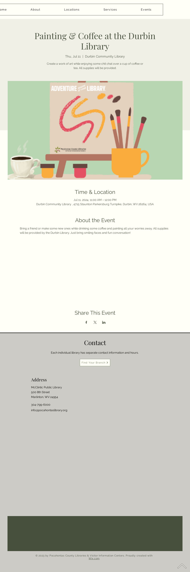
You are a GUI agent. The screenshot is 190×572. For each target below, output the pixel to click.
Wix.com (94, 558)
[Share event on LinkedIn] (104, 322)
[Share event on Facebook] (86, 322)
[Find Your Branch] (95, 362)
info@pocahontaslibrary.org (49, 410)
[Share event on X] (95, 322)
